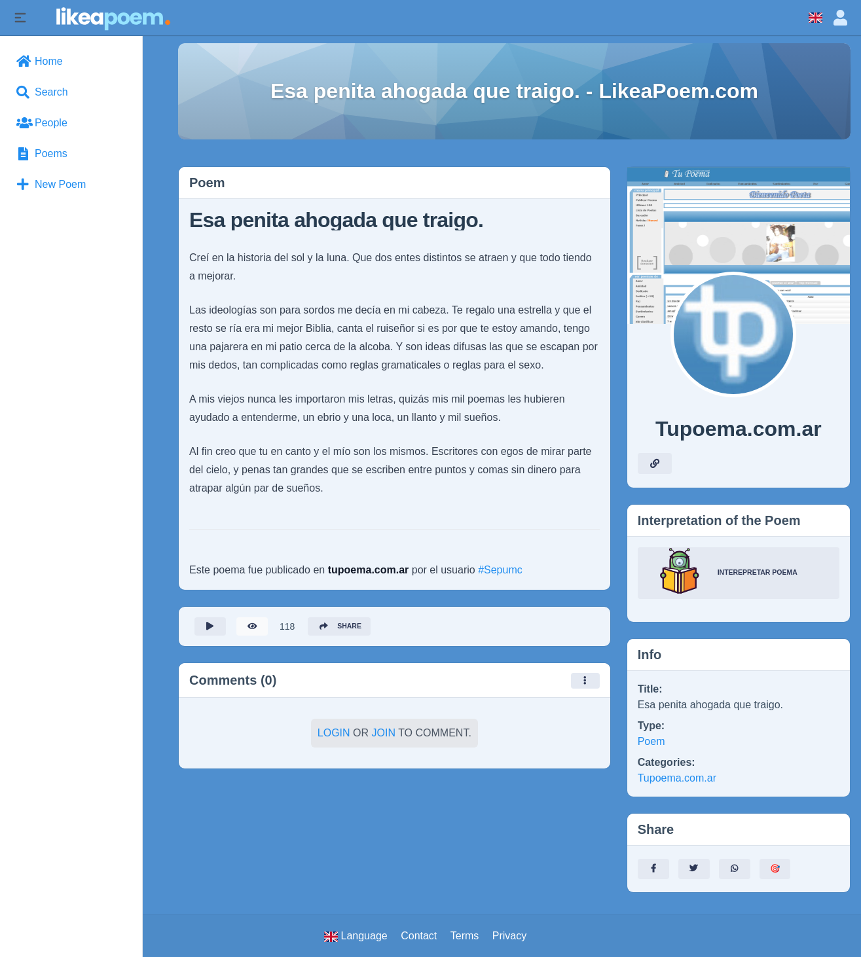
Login (334, 736)
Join (383, 736)
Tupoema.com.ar (677, 778)
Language (356, 936)
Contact (419, 935)
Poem (651, 741)
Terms (464, 935)
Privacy (509, 935)
